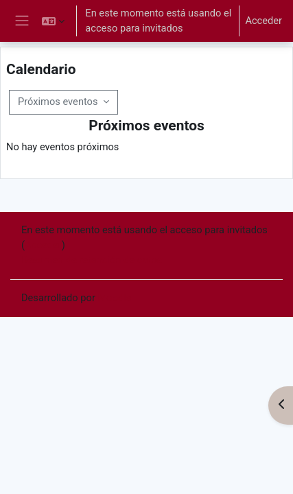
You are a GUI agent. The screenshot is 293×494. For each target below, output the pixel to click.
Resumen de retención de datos (91, 260)
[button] (53, 21)
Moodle (115, 298)
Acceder (263, 20)
